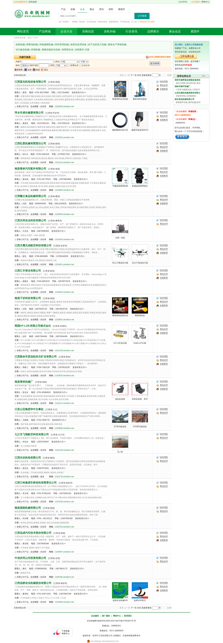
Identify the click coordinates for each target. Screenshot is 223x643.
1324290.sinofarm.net (64, 239)
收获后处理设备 (78, 44)
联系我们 (128, 616)
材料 (153, 22)
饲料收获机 (102, 22)
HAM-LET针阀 (140, 343)
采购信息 (88, 31)
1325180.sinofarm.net (64, 577)
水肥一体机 (120, 238)
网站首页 (23, 31)
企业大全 (66, 31)
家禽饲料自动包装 (120, 99)
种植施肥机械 (46, 44)
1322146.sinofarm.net (64, 450)
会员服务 (196, 2)
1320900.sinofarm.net (64, 428)
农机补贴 (110, 31)
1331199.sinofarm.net (64, 350)
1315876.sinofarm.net (64, 375)
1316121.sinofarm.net (64, 403)
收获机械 (20, 44)
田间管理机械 (62, 44)
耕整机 (75, 22)
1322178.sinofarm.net (64, 476)
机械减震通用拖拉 (140, 186)
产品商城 (45, 31)
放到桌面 (33, 2)
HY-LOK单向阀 (120, 343)
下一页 (134, 75)
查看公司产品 (23, 106)
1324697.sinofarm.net (64, 552)
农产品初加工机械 (97, 44)
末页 (139, 75)
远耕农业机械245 (120, 600)
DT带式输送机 (120, 426)
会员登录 (183, 2)
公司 (36, 38)
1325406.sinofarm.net (64, 602)
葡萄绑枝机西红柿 (120, 315)
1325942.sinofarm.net (64, 319)
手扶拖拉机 (125, 22)
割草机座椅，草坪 (140, 399)
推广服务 (106, 616)
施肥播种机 (114, 22)
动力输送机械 (22, 49)
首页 (30, 38)
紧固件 (195, 31)
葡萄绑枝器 (140, 315)
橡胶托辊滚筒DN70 (139, 130)
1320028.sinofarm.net (64, 106)
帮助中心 (205, 2)
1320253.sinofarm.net (64, 137)
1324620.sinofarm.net (64, 292)
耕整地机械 (32, 44)
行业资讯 (131, 31)
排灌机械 (35, 49)
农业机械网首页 (21, 2)
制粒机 (82, 22)
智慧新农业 (67, 49)
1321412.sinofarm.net (64, 162)
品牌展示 (153, 31)
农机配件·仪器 (82, 49)
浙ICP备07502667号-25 (125, 621)
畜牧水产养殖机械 (117, 44)
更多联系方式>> (79, 92)
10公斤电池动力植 (140, 263)
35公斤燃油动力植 (120, 263)
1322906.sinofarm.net (64, 190)
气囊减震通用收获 (120, 186)
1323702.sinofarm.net (64, 527)
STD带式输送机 (140, 426)
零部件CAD (145, 22)
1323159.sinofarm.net (64, 501)
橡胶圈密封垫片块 (120, 130)
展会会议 (175, 31)
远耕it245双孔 (140, 600)
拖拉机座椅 (120, 399)
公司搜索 (142, 16)
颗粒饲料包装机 (140, 99)
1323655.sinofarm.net (64, 214)
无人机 (134, 22)
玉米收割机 (91, 22)
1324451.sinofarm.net (64, 264)
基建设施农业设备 (51, 49)
